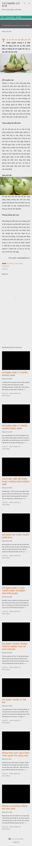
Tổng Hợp (5, 266)
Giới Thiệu (18, 17)
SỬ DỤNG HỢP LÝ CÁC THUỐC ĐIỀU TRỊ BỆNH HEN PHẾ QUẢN (13, 591)
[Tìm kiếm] (25, 3)
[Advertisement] (16, 330)
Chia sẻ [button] (5, 269)
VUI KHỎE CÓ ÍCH (11, 4)
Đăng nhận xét (15, 393)
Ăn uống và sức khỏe (15, 263)
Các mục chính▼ (10, 17)
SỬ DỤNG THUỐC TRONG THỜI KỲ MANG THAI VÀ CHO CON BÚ (14, 646)
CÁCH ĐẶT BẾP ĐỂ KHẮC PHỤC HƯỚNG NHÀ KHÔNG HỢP (15, 481)
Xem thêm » (6, 395)
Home (2, 17)
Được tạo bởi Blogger (16, 839)
